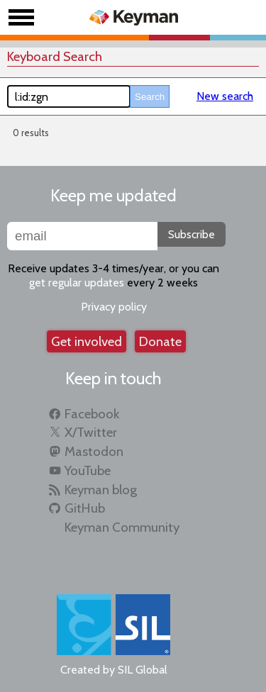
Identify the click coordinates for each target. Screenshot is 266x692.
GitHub (85, 508)
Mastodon (94, 451)
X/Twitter (91, 432)
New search (224, 96)
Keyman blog (101, 489)
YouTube (88, 470)
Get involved (86, 341)
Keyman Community (122, 527)
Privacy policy (114, 306)
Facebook (92, 414)
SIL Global (142, 669)
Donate (160, 341)
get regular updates (76, 282)
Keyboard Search (54, 56)
